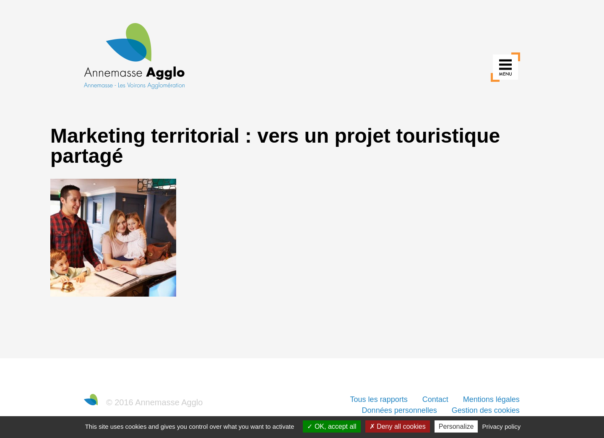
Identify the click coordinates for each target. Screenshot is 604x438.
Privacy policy (501, 426)
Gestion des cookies (486, 410)
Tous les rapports (379, 399)
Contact (435, 399)
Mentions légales (491, 399)
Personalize (456, 426)
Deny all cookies (398, 426)
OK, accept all (331, 426)
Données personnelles (399, 410)
